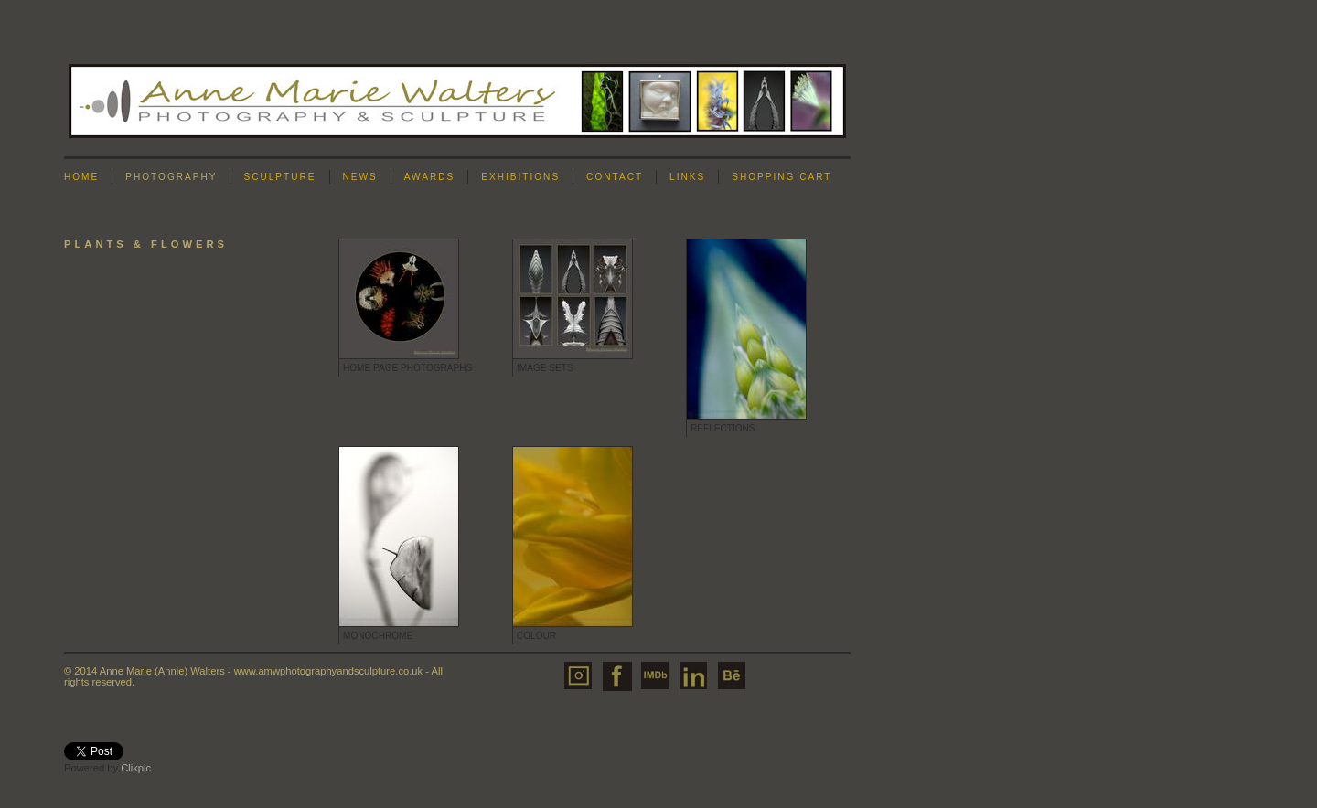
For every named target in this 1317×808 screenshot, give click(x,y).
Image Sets (545, 368)
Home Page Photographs (407, 368)
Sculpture (279, 177)
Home (81, 177)
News (360, 177)
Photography (171, 177)
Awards (429, 177)
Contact (614, 177)
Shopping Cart (781, 177)
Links (687, 177)
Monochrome (377, 636)
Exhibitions (520, 177)
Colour (536, 636)
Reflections (723, 428)
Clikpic (136, 767)
